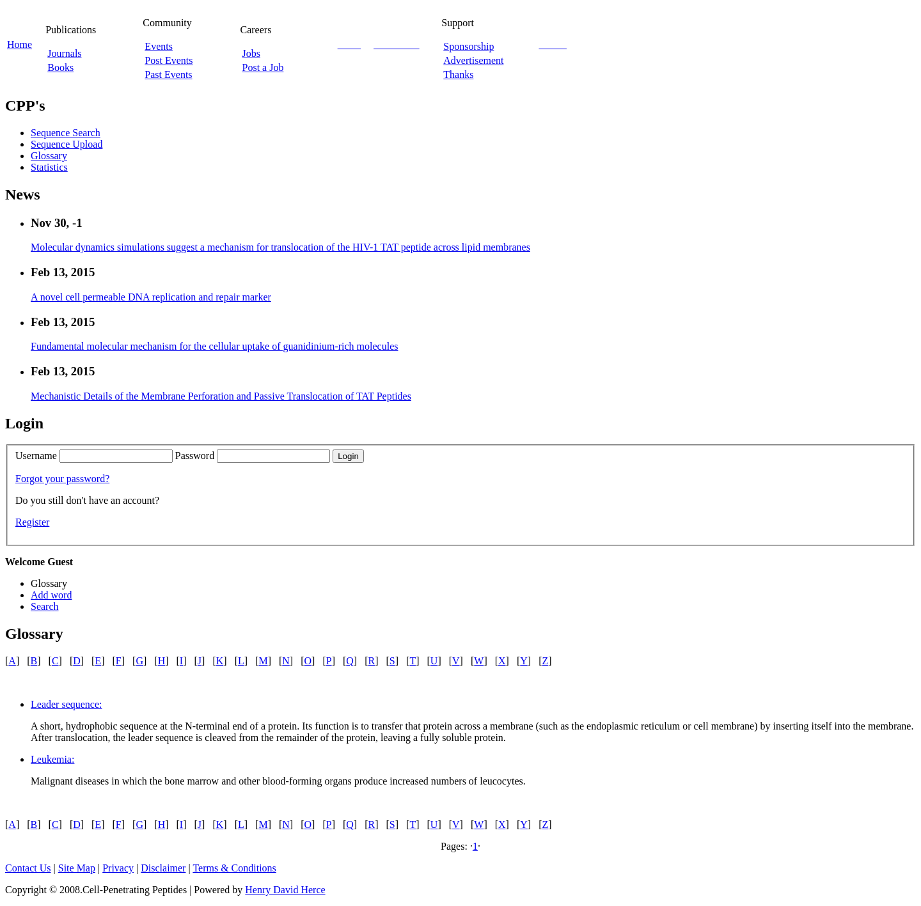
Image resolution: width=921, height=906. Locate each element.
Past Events (168, 74)
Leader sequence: (66, 704)
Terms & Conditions (234, 868)
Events (159, 46)
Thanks (458, 74)
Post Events (169, 60)
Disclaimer (163, 868)
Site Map (76, 868)
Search (45, 606)
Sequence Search (65, 132)
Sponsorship (468, 46)
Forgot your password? (62, 478)
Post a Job (263, 67)
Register (32, 522)
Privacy (118, 868)
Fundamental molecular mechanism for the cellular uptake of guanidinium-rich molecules (214, 346)
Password (194, 455)
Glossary (49, 155)
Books (60, 67)
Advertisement (473, 60)
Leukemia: (52, 759)
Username (36, 455)
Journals (64, 53)
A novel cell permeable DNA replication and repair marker (151, 297)
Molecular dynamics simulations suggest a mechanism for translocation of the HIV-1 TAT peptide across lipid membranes (280, 247)
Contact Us (28, 868)
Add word (51, 595)
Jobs (251, 53)
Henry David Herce (285, 889)
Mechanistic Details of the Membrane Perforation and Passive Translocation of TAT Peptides (221, 396)
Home (19, 44)
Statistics (49, 167)
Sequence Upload (66, 144)
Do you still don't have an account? (87, 500)
